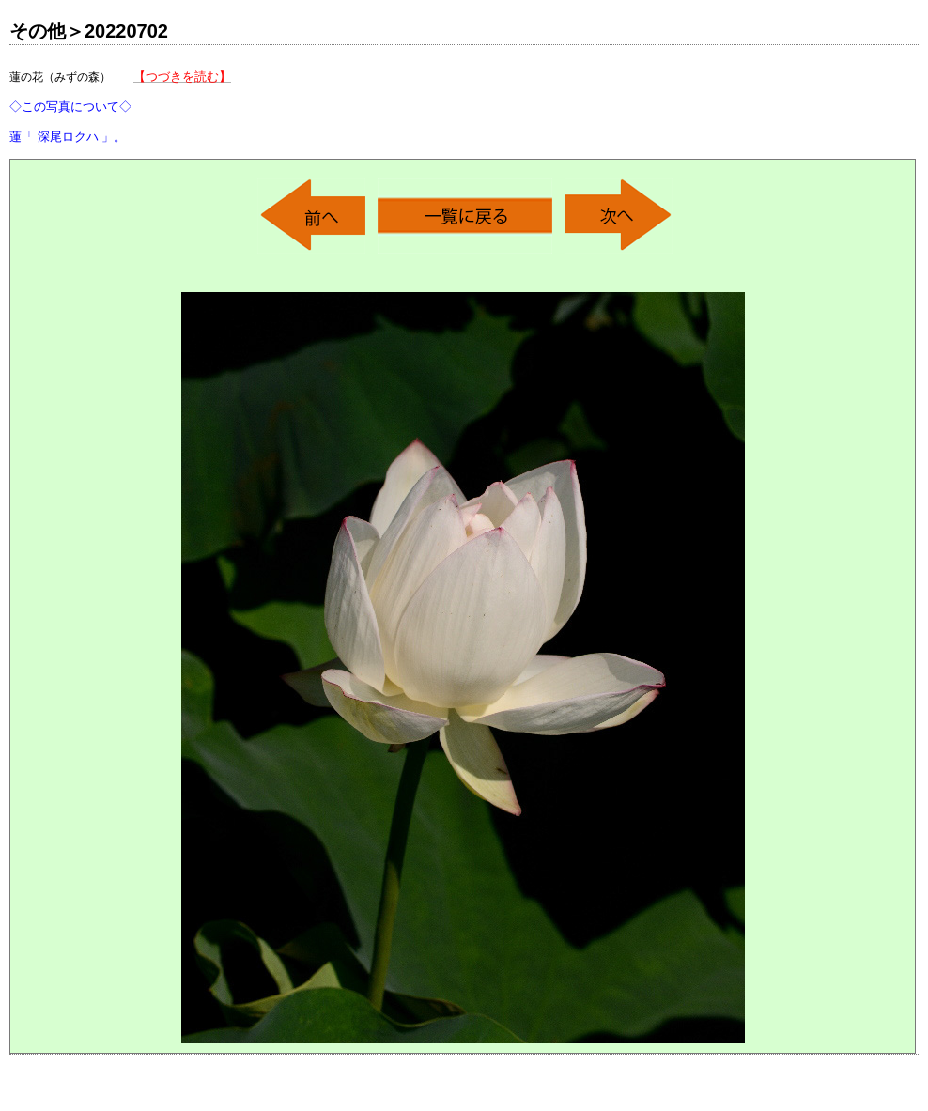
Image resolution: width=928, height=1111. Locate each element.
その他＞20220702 (88, 31)
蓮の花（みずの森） (120, 106)
